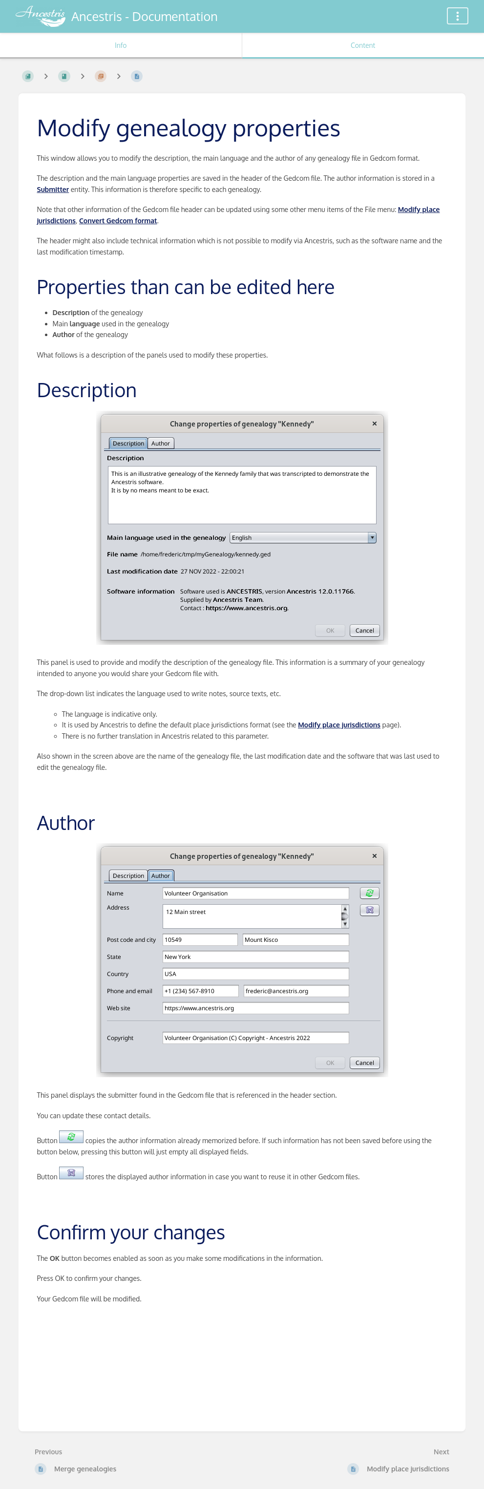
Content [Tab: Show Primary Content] (363, 45)
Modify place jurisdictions (339, 725)
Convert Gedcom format (118, 220)
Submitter (53, 189)
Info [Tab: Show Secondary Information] (121, 45)
